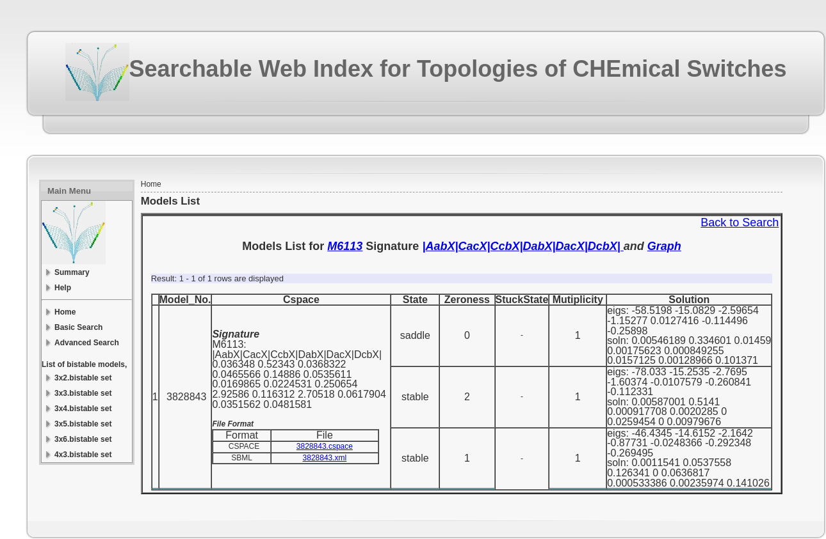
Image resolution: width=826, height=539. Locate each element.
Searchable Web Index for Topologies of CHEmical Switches (458, 69)
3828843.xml (325, 457)
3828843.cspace (324, 446)
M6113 (344, 246)
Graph (664, 246)
